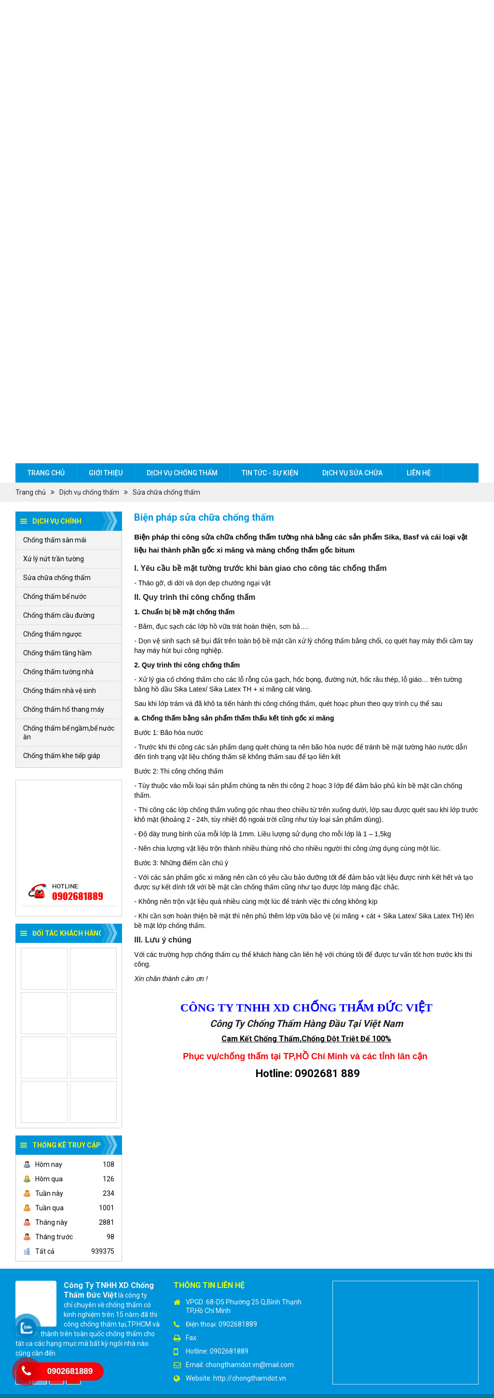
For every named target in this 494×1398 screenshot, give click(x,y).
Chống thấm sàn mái (54, 540)
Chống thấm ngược (52, 634)
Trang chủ (46, 473)
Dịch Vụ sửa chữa (352, 473)
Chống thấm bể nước (54, 596)
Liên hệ (419, 473)
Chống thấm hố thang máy (63, 709)
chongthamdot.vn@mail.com (250, 1365)
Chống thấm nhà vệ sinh (59, 690)
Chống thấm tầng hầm (57, 653)
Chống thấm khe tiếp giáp (61, 756)
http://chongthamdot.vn (249, 1378)
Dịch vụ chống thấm (182, 473)
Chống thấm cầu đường (59, 615)
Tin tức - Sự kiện (270, 473)
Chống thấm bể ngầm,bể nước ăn (68, 732)
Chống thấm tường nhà (58, 672)
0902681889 (77, 896)
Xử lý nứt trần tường (53, 559)
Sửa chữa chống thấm (166, 492)
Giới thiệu (106, 473)
